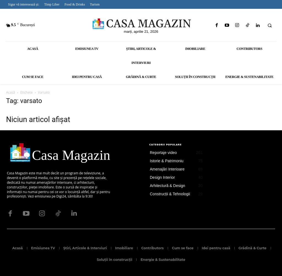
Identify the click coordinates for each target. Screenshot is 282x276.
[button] (269, 26)
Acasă (10, 92)
